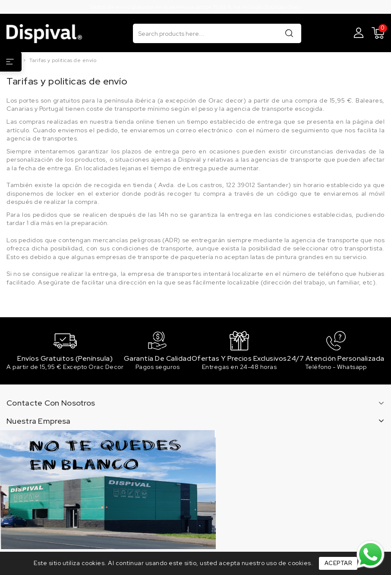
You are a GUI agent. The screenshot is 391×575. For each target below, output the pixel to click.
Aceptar (338, 563)
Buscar (289, 33)
